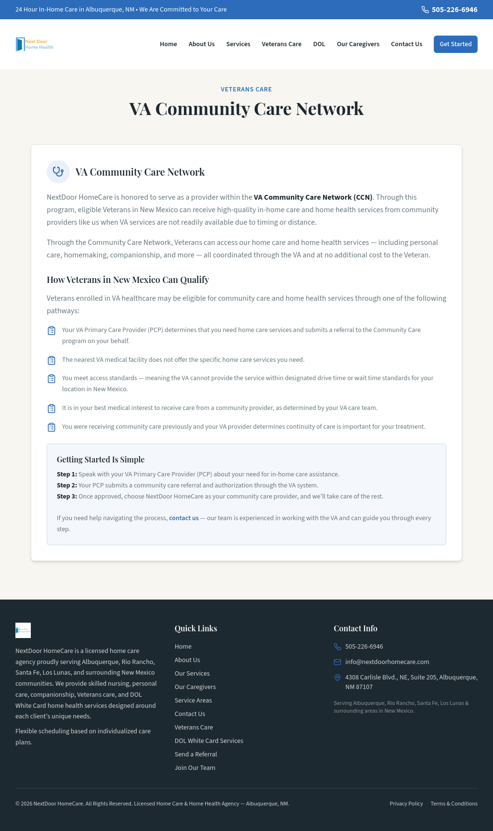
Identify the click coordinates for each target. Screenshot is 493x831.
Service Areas (193, 700)
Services (238, 44)
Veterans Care (281, 44)
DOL (319, 44)
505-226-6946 (449, 9)
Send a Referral (196, 754)
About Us (202, 44)
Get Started (456, 44)
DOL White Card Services (209, 741)
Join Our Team (195, 768)
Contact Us (406, 44)
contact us (184, 518)
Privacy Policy (406, 804)
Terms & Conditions (454, 804)
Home (168, 44)
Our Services (192, 673)
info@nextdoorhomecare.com (387, 662)
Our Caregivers (358, 44)
